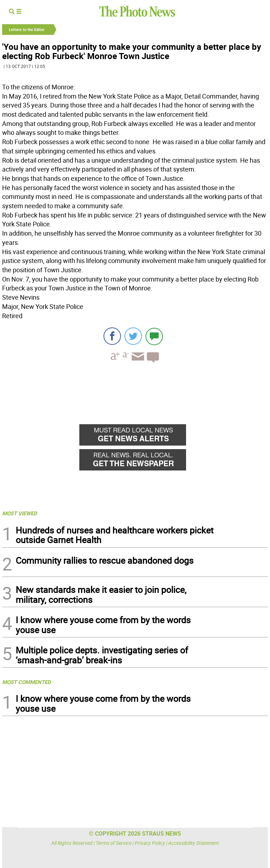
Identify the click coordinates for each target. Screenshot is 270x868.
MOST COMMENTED (26, 681)
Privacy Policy (150, 843)
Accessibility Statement (193, 843)
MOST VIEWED (19, 513)
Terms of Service (114, 843)
